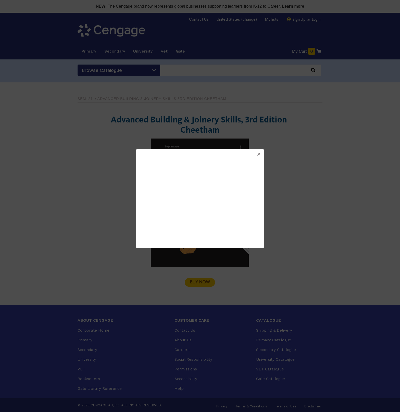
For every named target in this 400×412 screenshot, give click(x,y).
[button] (258, 154)
